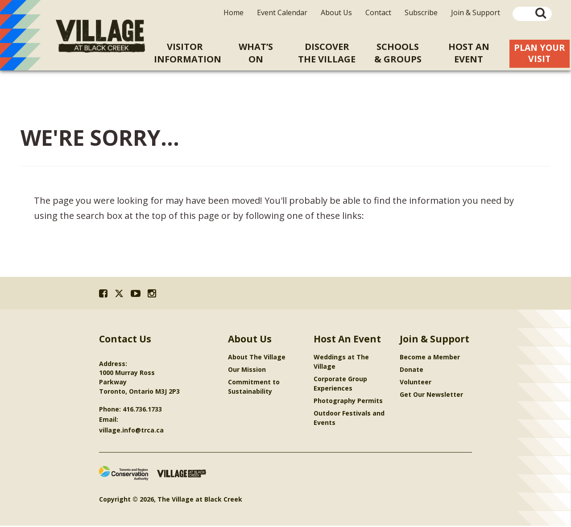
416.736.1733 (142, 410)
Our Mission (247, 370)
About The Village (257, 358)
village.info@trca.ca (131, 431)
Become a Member (430, 358)
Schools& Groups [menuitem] (398, 53)
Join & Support (475, 12)
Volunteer (415, 383)
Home (233, 12)
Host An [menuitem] (469, 53)
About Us (336, 12)
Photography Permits (348, 402)
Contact (378, 12)
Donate (411, 370)
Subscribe (421, 12)
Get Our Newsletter (431, 395)
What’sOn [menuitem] (256, 53)
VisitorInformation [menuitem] (187, 53)
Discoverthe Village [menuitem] (327, 53)
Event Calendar (282, 12)
